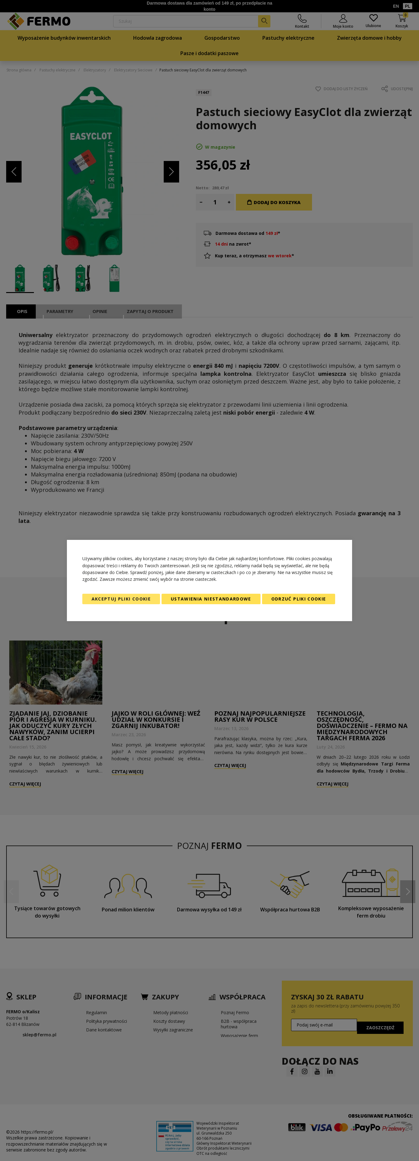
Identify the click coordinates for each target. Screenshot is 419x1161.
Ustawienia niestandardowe (211, 599)
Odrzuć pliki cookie (298, 599)
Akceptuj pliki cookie (121, 599)
